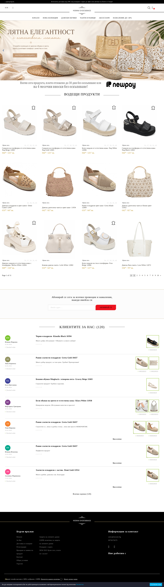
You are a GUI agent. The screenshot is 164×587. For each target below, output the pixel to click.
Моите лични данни (70, 579)
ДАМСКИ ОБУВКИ (69, 18)
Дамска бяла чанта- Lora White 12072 (136, 265)
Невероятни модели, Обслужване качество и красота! (55, 405)
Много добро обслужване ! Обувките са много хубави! (56, 341)
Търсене (20, 564)
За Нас (19, 540)
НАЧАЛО (35, 18)
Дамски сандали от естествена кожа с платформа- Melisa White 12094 (16, 264)
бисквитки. (80, 584)
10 (158, 275)
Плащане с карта (45, 547)
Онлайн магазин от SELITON (137, 579)
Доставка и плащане (24, 543)
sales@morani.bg (114, 537)
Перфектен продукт (43, 450)
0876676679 (10, 2)
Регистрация (21, 547)
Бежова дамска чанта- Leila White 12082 (57, 265)
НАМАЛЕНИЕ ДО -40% (122, 18)
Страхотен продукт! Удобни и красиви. (50, 384)
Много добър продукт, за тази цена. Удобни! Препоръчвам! (57, 362)
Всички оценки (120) (82, 494)
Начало (19, 537)
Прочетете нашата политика (50, 579)
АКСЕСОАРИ (104, 18)
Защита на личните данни (49, 537)
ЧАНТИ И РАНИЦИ (88, 18)
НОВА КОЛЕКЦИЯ (50, 18)
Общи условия (22, 560)
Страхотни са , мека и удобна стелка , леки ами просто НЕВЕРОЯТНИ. (62, 426)
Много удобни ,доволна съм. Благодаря (50, 474)
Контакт (20, 557)
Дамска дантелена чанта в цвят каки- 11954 (59, 207)
